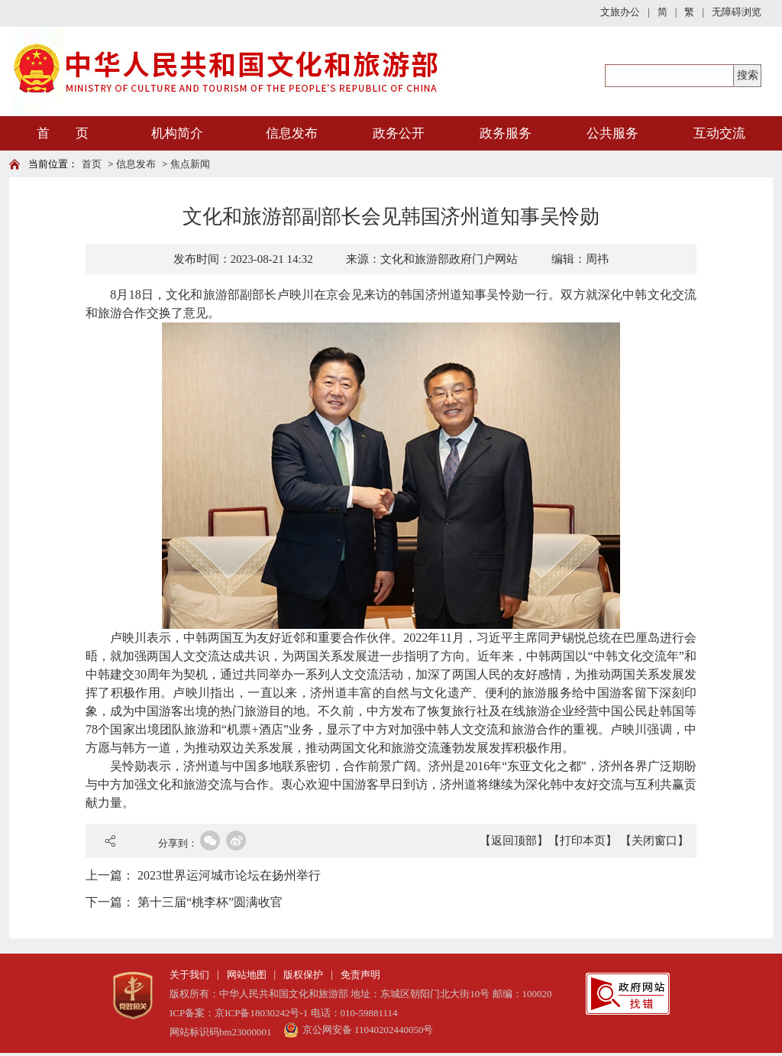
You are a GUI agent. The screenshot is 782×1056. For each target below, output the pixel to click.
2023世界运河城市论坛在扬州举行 (229, 875)
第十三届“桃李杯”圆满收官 (210, 902)
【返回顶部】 (514, 840)
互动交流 (719, 133)
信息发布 (292, 133)
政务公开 (399, 133)
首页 (92, 164)
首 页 (63, 133)
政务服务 (506, 133)
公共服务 (612, 133)
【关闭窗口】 (654, 840)
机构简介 (177, 133)
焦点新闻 (190, 164)
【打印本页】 (582, 840)
